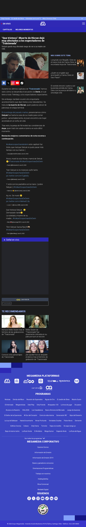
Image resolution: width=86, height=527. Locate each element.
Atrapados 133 (53, 405)
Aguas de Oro (50, 399)
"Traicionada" (34, 89)
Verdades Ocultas (55, 421)
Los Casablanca (37, 410)
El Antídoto (38, 431)
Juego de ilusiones (73, 410)
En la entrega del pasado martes (15, 112)
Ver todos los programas (35, 438)
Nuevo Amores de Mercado (55, 410)
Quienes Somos (43, 447)
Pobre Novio (68, 421)
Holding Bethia (43, 479)
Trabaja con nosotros (43, 474)
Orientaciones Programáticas (43, 468)
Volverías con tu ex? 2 (33, 18)
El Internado (9, 405)
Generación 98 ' (61, 415)
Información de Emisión (43, 452)
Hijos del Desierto (76, 415)
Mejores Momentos (24, 30)
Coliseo (26, 426)
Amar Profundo (40, 421)
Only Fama (35, 426)
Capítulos (7, 30)
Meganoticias (20, 405)
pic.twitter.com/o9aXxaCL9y (18, 201)
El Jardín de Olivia (18, 18)
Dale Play (31, 405)
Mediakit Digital (43, 489)
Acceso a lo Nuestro (13, 410)
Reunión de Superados (35, 399)
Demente (78, 421)
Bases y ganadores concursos (43, 463)
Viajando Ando (61, 431)
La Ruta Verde (27, 431)
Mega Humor (49, 431)
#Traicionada (14, 161)
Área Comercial (43, 484)
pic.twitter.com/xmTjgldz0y (17, 176)
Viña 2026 (25, 410)
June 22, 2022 (24, 153)
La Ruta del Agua (75, 431)
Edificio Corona (15, 426)
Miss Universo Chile (49, 18)
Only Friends (5, 18)
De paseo (78, 405)
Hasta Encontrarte (26, 421)
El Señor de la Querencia (13, 415)
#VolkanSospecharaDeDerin (31, 161)
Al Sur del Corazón (30, 415)
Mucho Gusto (76, 399)
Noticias (7, 399)
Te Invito (44, 426)
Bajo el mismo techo (12, 431)
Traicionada (7, 303)
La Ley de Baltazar (11, 421)
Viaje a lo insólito (55, 426)
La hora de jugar (66, 405)
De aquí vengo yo (70, 426)
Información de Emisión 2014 (43, 458)
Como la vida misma (47, 415)
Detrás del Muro (18, 399)
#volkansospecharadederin (17, 144)
